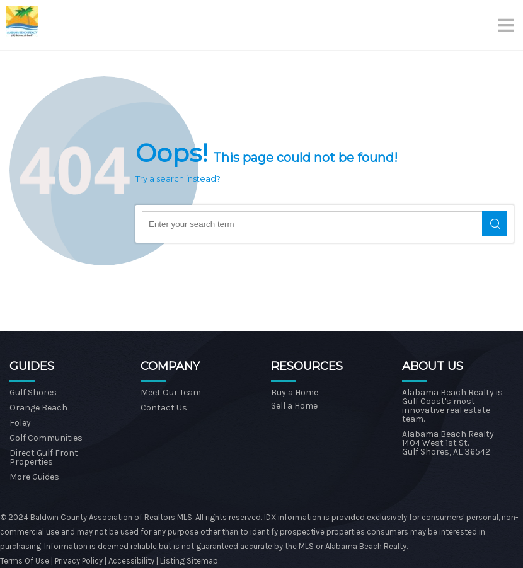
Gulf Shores (33, 392)
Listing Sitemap (189, 560)
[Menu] (507, 25)
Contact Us (164, 407)
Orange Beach (38, 407)
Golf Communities (46, 437)
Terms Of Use (24, 560)
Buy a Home (294, 392)
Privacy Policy (80, 560)
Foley (20, 422)
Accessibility (131, 560)
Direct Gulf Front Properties (43, 457)
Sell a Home (294, 405)
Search (494, 223)
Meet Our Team (171, 392)
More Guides (34, 477)
